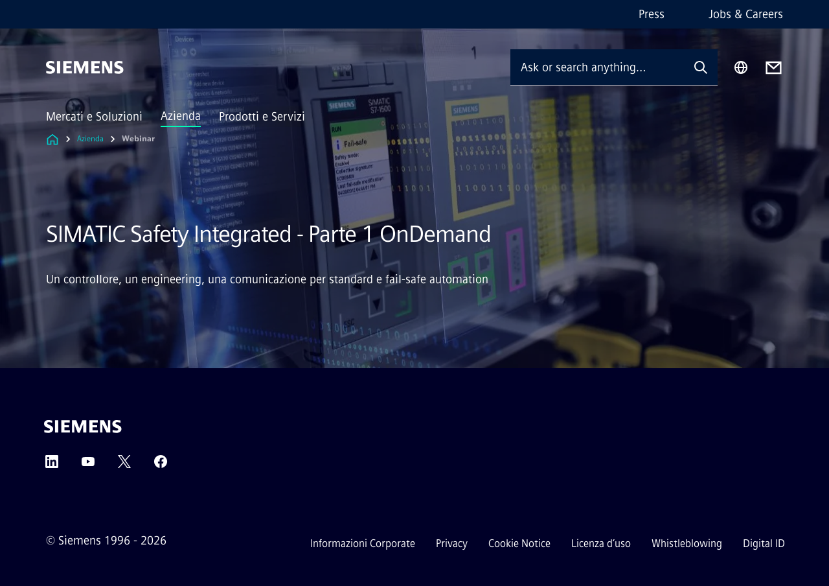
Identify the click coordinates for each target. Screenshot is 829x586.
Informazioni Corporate (362, 543)
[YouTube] (88, 465)
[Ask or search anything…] (597, 67)
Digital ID (764, 543)
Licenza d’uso (601, 543)
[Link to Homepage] (52, 139)
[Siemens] (85, 67)
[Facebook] (160, 465)
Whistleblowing (687, 543)
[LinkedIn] (52, 465)
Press (651, 14)
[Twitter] (124, 465)
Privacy (452, 543)
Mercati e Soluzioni (94, 117)
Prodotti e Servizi (262, 117)
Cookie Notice (519, 543)
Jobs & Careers (746, 14)
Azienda (181, 116)
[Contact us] (773, 67)
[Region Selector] (741, 67)
